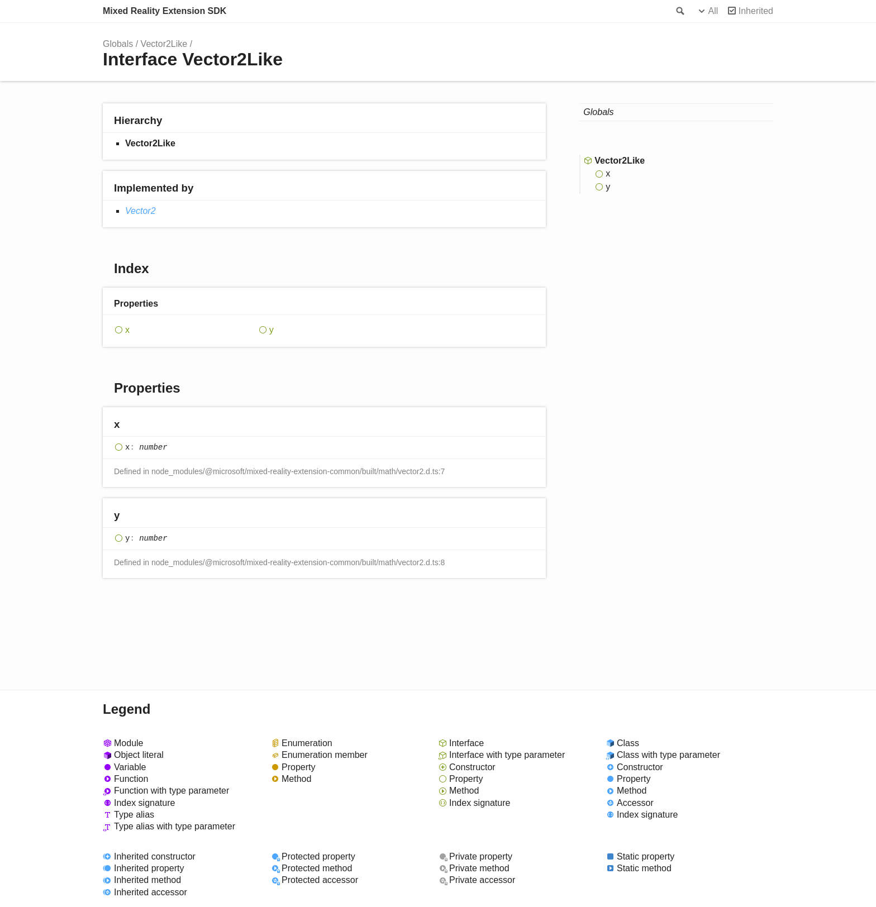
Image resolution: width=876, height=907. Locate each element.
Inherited (756, 11)
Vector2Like (164, 44)
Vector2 (140, 211)
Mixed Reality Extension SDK (164, 11)
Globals (118, 44)
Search (679, 11)
